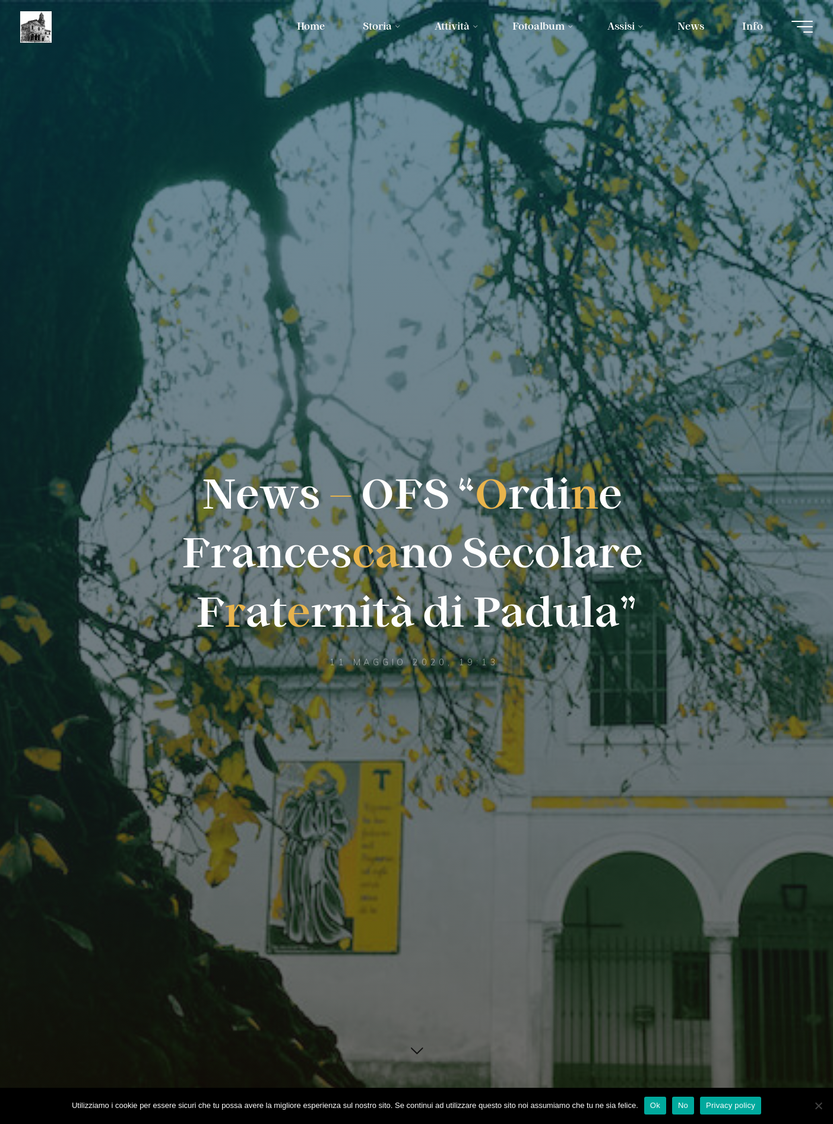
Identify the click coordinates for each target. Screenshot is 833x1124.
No (683, 1105)
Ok (655, 1105)
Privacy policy (730, 1105)
